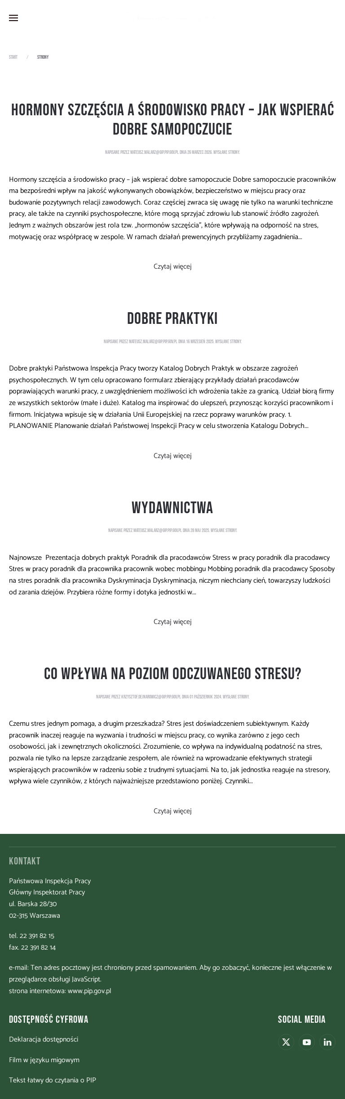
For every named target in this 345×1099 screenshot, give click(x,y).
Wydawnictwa (172, 508)
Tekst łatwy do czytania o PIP (51, 1080)
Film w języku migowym (43, 1060)
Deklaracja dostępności (42, 1040)
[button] (13, 18)
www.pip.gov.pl (89, 991)
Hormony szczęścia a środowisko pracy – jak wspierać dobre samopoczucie (172, 120)
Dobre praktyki (172, 319)
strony (233, 152)
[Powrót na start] (172, 18)
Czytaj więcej (173, 267)
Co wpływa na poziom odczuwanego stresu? (172, 674)
